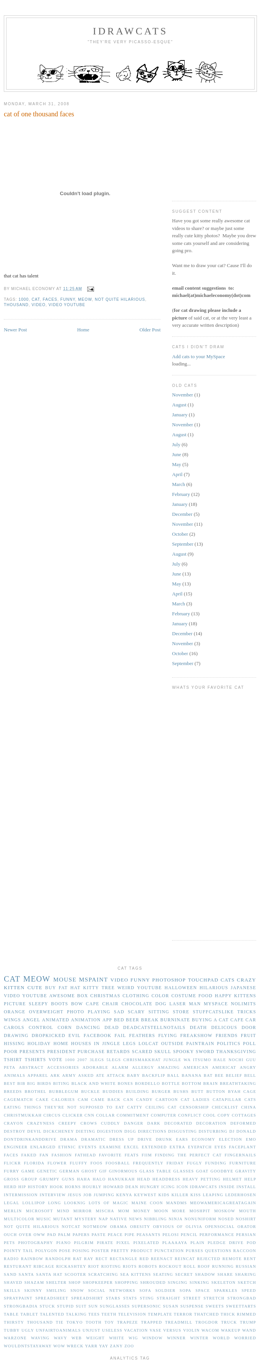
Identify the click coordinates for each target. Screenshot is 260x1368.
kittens (245, 995)
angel (31, 1019)
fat (63, 987)
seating (163, 1274)
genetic (47, 1171)
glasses (183, 1171)
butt (197, 1091)
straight (168, 1298)
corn (64, 1027)
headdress (166, 1179)
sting (147, 1298)
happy (223, 995)
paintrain (200, 1043)
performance (217, 1235)
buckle (90, 1091)
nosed (226, 1219)
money (142, 1211)
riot (93, 1266)
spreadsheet (51, 1298)
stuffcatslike (213, 1011)
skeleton (223, 1282)
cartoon (167, 1099)
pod (251, 1243)
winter (199, 1338)
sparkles (225, 1290)
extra (177, 1147)
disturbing (213, 1131)
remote (232, 1259)
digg (130, 1131)
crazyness (41, 1123)
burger (161, 1091)
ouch (10, 1235)
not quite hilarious (120, 299)
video (39, 305)
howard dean (120, 1187)
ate (100, 1075)
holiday (39, 1043)
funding (215, 1163)
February (181, 494)
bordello (147, 1083)
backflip (154, 1075)
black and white (94, 1083)
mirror (82, 1211)
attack (116, 1075)
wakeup (230, 1330)
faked (29, 1155)
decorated (178, 1123)
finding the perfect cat (188, 1155)
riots (130, 1266)
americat (224, 1067)
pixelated (146, 1243)
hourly (92, 1187)
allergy (143, 1067)
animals (14, 1075)
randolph (58, 1259)
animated (55, 1019)
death (198, 1027)
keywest (145, 1195)
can (128, 1099)
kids (163, 1195)
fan (44, 1155)
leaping (213, 1195)
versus (172, 1330)
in (97, 1043)
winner (176, 1338)
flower (57, 1163)
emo (251, 1139)
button (216, 1091)
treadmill (179, 1322)
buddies (112, 1091)
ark (55, 1075)
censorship (194, 1107)
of (180, 1227)
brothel (35, 1091)
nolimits (243, 1003)
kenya (124, 1195)
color (160, 995)
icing (168, 1187)
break (150, 1019)
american (196, 1067)
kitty (91, 987)
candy (144, 1099)
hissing (14, 1043)
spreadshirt (87, 1298)
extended (154, 1147)
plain (197, 1243)
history (38, 1187)
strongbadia (21, 1306)
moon (161, 1211)
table (11, 1314)
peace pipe (121, 1235)
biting (61, 1083)
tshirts (35, 1059)
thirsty (14, 1322)
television (132, 1314)
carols (14, 1027)
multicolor (19, 1219)
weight (95, 1338)
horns (73, 1187)
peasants (148, 1235)
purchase (91, 1051)
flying (167, 1035)
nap (103, 1219)
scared (142, 1051)
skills (12, 1290)
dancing (88, 1027)
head (143, 1179)
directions (152, 1131)
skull (162, 1051)
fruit (248, 1035)
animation (86, 1019)
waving (40, 1338)
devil (34, 1131)
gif (103, 1171)
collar (105, 1115)
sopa (186, 1290)
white (116, 1338)
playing (99, 1011)
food (205, 995)
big (31, 1083)
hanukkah (121, 1179)
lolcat (148, 1043)
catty (135, 1107)
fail (120, 1035)
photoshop (169, 980)
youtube (149, 987)
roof (204, 1266)
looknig (75, 1203)
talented (52, 1314)
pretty (120, 1251)
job (87, 1195)
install (246, 1187)
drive (145, 1139)
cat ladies (195, 1099)
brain (210, 1083)
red (144, 1259)
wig (133, 1338)
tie (59, 1322)
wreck (75, 1346)
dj (232, 1131)
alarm (120, 1067)
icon (182, 1187)
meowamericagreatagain (223, 1203)
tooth (94, 1322)
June (176, 454)
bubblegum (63, 1091)
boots (59, 1003)
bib (21, 1083)
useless (112, 1330)
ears (182, 1139)
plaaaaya (174, 1243)
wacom (210, 1330)
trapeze (127, 1322)
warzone (15, 1338)
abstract (31, 1067)
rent (250, 1259)
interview (53, 1195)
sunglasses (115, 1306)
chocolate (137, 1003)
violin (191, 1330)
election (230, 1139)
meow (85, 299)
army (69, 1075)
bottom (191, 1083)
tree (108, 987)
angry (248, 1067)
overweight (46, 1011)
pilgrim (84, 1243)
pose (65, 1251)
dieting (85, 1131)
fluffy (79, 1163)
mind (63, 1211)
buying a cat (210, 1019)
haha (83, 1179)
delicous (224, 1027)
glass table (155, 1171)
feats (132, 1155)
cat (36, 299)
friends (227, 1035)
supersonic (146, 1306)
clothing (135, 995)
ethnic (67, 1147)
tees (94, 1314)
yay (103, 1346)
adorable (95, 1067)
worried (245, 1338)
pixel (123, 1243)
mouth (247, 1211)
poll (249, 1043)
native (118, 1219)
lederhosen (240, 1195)
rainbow (32, 1259)
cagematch (18, 1099)
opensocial (220, 1227)
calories (63, 1099)
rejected (208, 1259)
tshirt (13, 1059)
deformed (243, 1123)
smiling (56, 1290)
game (28, 1171)
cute (35, 987)
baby (133, 1075)
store (181, 1011)
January (179, 414)
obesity (140, 1227)
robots (147, 1266)
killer (179, 1195)
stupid (65, 1306)
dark (154, 1123)
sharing (245, 1274)
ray (89, 1259)
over (25, 1235)
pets (9, 1243)
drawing (16, 1035)
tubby (12, 1330)
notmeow (95, 1227)
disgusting (182, 1131)
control (41, 1027)
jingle (111, 1043)
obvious (163, 1227)
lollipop (33, 1203)
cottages (244, 1115)
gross (11, 1179)
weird (126, 987)
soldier (165, 1290)
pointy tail (19, 1251)
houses (81, 1043)
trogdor (206, 1322)
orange (15, 1011)
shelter (56, 1282)
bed (119, 1019)
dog (160, 1003)
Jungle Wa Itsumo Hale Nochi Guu (209, 1060)
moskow (224, 1211)
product (142, 1251)
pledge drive (226, 1243)
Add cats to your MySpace (198, 356)
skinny (33, 1290)
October (180, 534)
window (152, 1338)
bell (250, 1075)
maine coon (147, 1203)
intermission (21, 1195)
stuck (47, 1306)
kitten (14, 987)
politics (228, 1043)
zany (116, 1346)
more (178, 1211)
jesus (74, 1195)
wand (249, 1330)
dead (111, 1027)
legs (129, 1043)
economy (203, 1139)
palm (64, 1235)
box (82, 995)
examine (110, 1147)
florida (34, 1163)
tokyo (75, 1322)
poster (100, 1251)
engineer (16, 1147)
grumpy (50, 1179)
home (61, 1043)
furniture (242, 1163)
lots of (99, 1203)
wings (12, 1019)
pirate (105, 1243)
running (223, 1266)
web (77, 1338)
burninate (175, 1019)
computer (163, 1115)
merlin (13, 1211)
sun (93, 1306)
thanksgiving (236, 1051)
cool (209, 1115)
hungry (150, 1187)
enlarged (42, 1147)
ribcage (44, 1266)
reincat (185, 1259)
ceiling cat (161, 1107)
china (248, 1107)
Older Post (150, 330)
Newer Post (15, 330)
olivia (193, 1227)
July (176, 444)
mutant (63, 1219)
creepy (67, 1123)
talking (76, 1314)
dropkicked (48, 1035)
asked (86, 1075)
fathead (85, 1155)
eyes (220, 1147)
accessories (63, 1067)
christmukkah (23, 1115)
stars (113, 1298)
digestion (110, 1131)
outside (172, 1043)
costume (183, 995)
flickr (12, 1163)
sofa (145, 1290)
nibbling (155, 1219)
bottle (171, 1083)
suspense (192, 1306)
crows (89, 1123)
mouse (64, 979)
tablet (29, 1314)
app (107, 1019)
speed (249, 1290)
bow (77, 1003)
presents (33, 1051)
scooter (75, 1274)
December (182, 514)
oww (40, 1235)
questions (218, 1251)
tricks (246, 1011)
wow (59, 1346)
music (43, 1219)
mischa (105, 1211)
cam (83, 1099)
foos (97, 1163)
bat (208, 1075)
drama (69, 1139)
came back (106, 1099)
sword (205, 1051)
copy (224, 1115)
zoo (129, 1346)
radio (11, 1259)
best (10, 1083)
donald (246, 1131)
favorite (110, 1155)
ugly (27, 1330)
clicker (72, 1115)
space (202, 1290)
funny (67, 299)
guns (68, 1179)
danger (133, 1123)
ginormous (123, 1171)
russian (246, 1266)
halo (99, 1179)
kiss (195, 1195)
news (135, 1219)
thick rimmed (238, 1314)
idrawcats (130, 31)
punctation (169, 1251)
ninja (176, 1219)
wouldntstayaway (28, 1346)
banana (192, 1075)
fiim (146, 1155)
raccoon (244, 1251)
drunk (164, 1139)
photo (75, 1011)
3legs (97, 1060)
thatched (206, 1314)
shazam (34, 1282)
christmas (105, 995)
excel (131, 1147)
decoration (211, 1123)
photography (35, 1243)
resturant (18, 1266)
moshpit (199, 1211)
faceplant (242, 1147)
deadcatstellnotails (154, 1027)
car (250, 1019)
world (221, 1338)
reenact (162, 1259)
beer (132, 1019)
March (178, 484)
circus (52, 1115)
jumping (104, 1195)
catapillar (227, 1099)
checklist (225, 1107)
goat (202, 1171)
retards (118, 1051)
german (69, 1171)
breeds (13, 1091)
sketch (247, 1282)
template (160, 1314)
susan (171, 1306)
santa (26, 1274)
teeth (108, 1314)
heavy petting (202, 1179)
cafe (237, 1019)
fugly (194, 1163)
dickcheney (58, 1131)
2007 (82, 1060)
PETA (9, 1067)
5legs (114, 1060)
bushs (181, 1091)
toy (109, 1322)
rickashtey (71, 1266)
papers (81, 1235)
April (177, 474)
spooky (183, 1051)
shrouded (153, 1282)
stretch (213, 1298)
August (179, 405)
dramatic (93, 1139)
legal (12, 1203)
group (29, 1179)
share (225, 1274)
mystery (86, 1219)
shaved (13, 1282)
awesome (62, 995)
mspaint (93, 979)
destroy (15, 1131)
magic (120, 1203)
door (249, 1027)
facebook (98, 1035)
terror (183, 1314)
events (87, 1147)
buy (50, 987)
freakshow (196, 1035)
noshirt (246, 1219)
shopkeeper (98, 1282)
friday (175, 1163)
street (192, 1298)
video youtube (67, 305)
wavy (60, 1338)
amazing (169, 1067)
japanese (243, 987)
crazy (246, 980)
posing (81, 1251)
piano (63, 1243)
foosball (118, 1163)
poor (11, 1051)
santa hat (49, 1274)
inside (227, 1187)
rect (102, 1259)
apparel (38, 1075)
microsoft (39, 1211)
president (61, 1051)
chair (110, 1003)
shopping (126, 1282)
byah (234, 1091)
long (54, 1203)
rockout (170, 1266)
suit (81, 1306)
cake (42, 1099)
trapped (151, 1322)
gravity (245, 1171)
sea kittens (135, 1274)
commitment (133, 1115)
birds (44, 1083)
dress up (121, 1139)
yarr (91, 1346)
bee (219, 1075)
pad (51, 1235)
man (195, 1003)
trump (248, 1322)
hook (56, 1187)
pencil (189, 1235)
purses (194, 1251)
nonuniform (200, 1219)
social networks (112, 1290)
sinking (200, 1282)
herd (10, 1187)
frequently (148, 1163)
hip (22, 1187)
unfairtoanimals (58, 1330)
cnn (89, 1115)
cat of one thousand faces (39, 114)
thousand (16, 305)
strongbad (241, 1298)
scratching (103, 1274)
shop (74, 1282)
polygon (46, 1251)
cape (92, 1003)
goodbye (221, 1171)
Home (83, 330)
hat (75, 987)
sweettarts (241, 1306)
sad (119, 1011)
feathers (142, 1035)
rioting (111, 1266)
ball (173, 1075)
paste (99, 1235)
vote (55, 1059)
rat (77, 1259)
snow (77, 1290)
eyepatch (200, 1147)
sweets (215, 1306)
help (250, 1179)
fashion (62, 1155)
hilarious (214, 987)
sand (10, 1274)
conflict (190, 1115)
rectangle (124, 1259)
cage (250, 1091)
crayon (13, 1123)
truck (229, 1322)
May (176, 464)
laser (177, 1003)
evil (74, 1035)
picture (15, 1003)
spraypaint (18, 1298)
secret (184, 1274)
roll (190, 1266)
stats (130, 1298)
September (182, 544)
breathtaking (238, 1083)
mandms (176, 1203)
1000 (24, 299)
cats (228, 980)
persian (246, 1235)
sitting (158, 1011)
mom (124, 1211)
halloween (180, 987)
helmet (232, 1179)
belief (234, 1075)
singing (178, 1282)
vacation (136, 1330)
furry (12, 1171)
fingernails (240, 1155)
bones (125, 1083)
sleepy (38, 1003)
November (182, 395)
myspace (216, 1003)
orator (246, 1227)
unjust (91, 1330)
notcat (71, 1227)
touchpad (203, 980)
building (137, 1091)
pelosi (170, 1235)
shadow (205, 1274)
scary (136, 1011)
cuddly (110, 1123)
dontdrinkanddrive (30, 1139)
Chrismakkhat (142, 1060)
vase (155, 1330)
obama (118, 1227)
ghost (89, 1171)
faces (50, 299)
